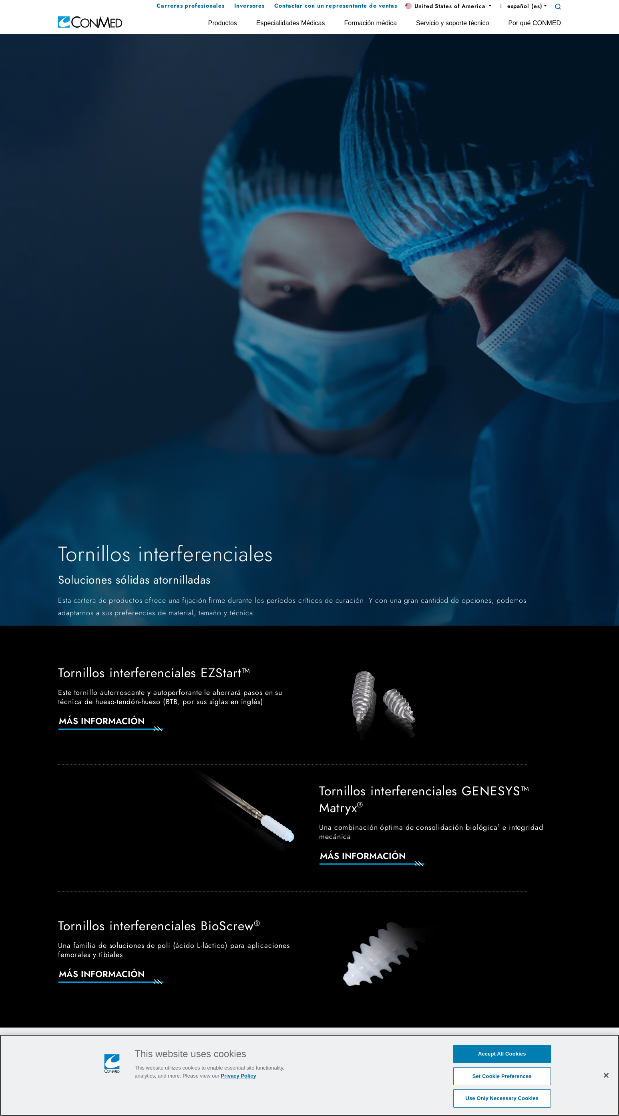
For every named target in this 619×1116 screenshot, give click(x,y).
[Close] (606, 1075)
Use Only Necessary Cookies (502, 1098)
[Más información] (120, 726)
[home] (90, 21)
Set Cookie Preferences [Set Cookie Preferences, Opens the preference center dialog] (502, 1076)
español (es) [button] (520, 6)
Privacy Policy (238, 1076)
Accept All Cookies (502, 1054)
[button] (448, 6)
